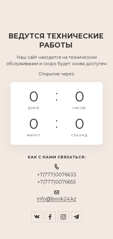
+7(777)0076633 (56, 175)
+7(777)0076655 (56, 182)
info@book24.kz (56, 199)
